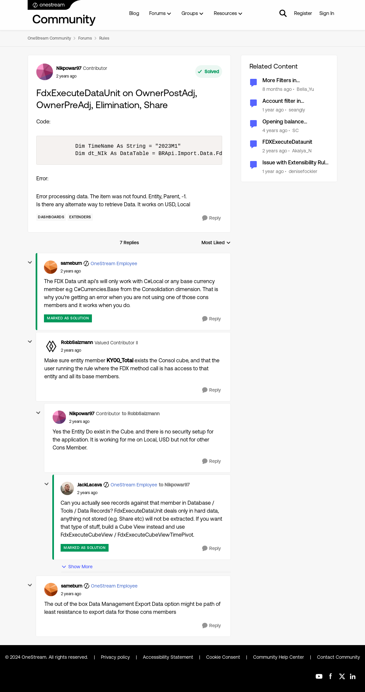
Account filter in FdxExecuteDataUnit (287, 101)
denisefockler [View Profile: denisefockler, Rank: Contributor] (303, 171)
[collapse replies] (30, 262)
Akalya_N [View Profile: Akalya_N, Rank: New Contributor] (301, 150)
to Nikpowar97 (174, 484)
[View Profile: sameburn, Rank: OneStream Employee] (50, 267)
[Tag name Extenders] (80, 217)
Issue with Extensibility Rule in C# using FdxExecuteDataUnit (295, 162)
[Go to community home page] (62, 13)
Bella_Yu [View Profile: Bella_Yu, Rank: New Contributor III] (305, 89)
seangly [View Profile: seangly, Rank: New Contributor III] (297, 109)
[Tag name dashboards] (51, 217)
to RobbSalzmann (141, 413)
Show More (77, 567)
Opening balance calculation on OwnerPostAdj (283, 121)
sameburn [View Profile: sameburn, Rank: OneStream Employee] (71, 263)
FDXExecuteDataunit (287, 142)
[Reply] (211, 218)
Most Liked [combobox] (216, 243)
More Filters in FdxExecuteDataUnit (287, 80)
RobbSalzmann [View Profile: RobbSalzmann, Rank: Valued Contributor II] (77, 342)
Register (303, 13)
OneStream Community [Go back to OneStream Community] (49, 38)
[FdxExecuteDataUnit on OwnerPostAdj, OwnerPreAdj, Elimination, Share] (71, 271)
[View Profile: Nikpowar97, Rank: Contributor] (44, 72)
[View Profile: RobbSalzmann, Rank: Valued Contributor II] (51, 346)
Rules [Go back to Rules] (104, 38)
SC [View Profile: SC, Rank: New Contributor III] (295, 130)
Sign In (326, 13)
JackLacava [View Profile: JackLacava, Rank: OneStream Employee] (89, 484)
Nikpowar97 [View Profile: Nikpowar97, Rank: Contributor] (68, 68)
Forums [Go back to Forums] (85, 38)
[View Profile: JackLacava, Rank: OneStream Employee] (67, 488)
